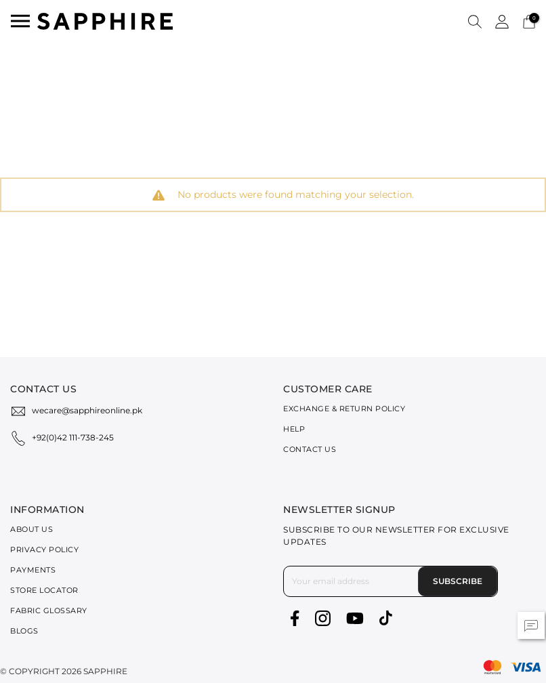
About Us (31, 529)
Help (294, 429)
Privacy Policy (44, 549)
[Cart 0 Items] (529, 20)
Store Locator (44, 590)
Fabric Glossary (48, 610)
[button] (475, 21)
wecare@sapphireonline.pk (87, 410)
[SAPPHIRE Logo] (105, 20)
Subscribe (457, 581)
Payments (33, 570)
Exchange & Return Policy (344, 408)
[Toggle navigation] (20, 21)
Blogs (24, 631)
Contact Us (309, 449)
